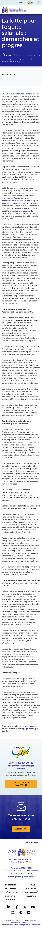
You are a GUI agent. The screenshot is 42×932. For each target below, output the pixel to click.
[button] (38, 2)
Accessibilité (31, 892)
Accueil (9, 55)
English (19, 3)
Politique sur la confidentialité (30, 925)
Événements (10, 892)
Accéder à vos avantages (21, 784)
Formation (10, 896)
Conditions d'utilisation (9, 925)
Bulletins (31, 896)
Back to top (31, 843)
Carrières (31, 888)
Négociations (11, 885)
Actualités (10, 888)
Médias (31, 885)
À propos (10, 900)
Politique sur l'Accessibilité (21, 922)
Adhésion (21, 829)
